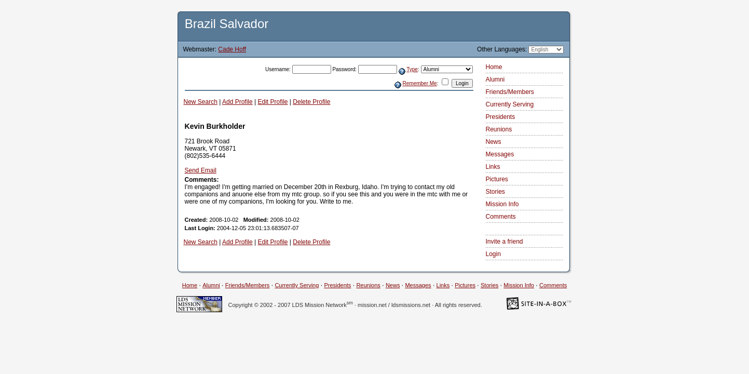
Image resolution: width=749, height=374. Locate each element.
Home (494, 67)
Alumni (495, 79)
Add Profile (237, 101)
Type (412, 69)
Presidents (500, 117)
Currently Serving (510, 104)
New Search (200, 101)
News (493, 141)
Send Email (200, 170)
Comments (501, 216)
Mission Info (502, 204)
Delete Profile (311, 101)
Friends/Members (510, 92)
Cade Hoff (232, 49)
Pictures (497, 179)
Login (493, 254)
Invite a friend (504, 241)
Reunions (499, 129)
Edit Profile (273, 101)
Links (493, 166)
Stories (495, 191)
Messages (500, 154)
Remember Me (420, 83)
